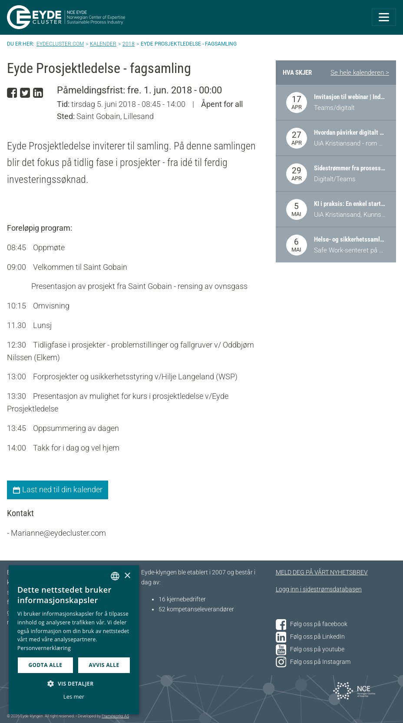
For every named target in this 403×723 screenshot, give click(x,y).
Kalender (103, 44)
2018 (128, 44)
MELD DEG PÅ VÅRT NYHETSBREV (322, 572)
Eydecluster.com (60, 44)
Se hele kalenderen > (359, 72)
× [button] (127, 576)
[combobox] (115, 576)
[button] (73, 683)
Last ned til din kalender (57, 489)
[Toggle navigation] (384, 17)
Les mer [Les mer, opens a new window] (73, 696)
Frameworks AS (115, 716)
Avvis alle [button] (104, 665)
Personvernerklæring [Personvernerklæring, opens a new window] (44, 648)
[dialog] (74, 639)
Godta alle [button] (45, 665)
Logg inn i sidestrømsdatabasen (319, 589)
